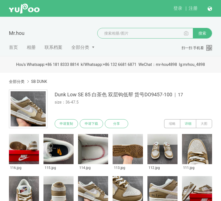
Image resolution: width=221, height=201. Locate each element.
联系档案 (53, 47)
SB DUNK (39, 81)
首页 (13, 47)
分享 (116, 124)
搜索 (202, 33)
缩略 (172, 124)
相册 (31, 47)
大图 (204, 124)
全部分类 (80, 47)
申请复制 (66, 124)
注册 (193, 8)
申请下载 (91, 124)
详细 (188, 124)
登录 (177, 8)
